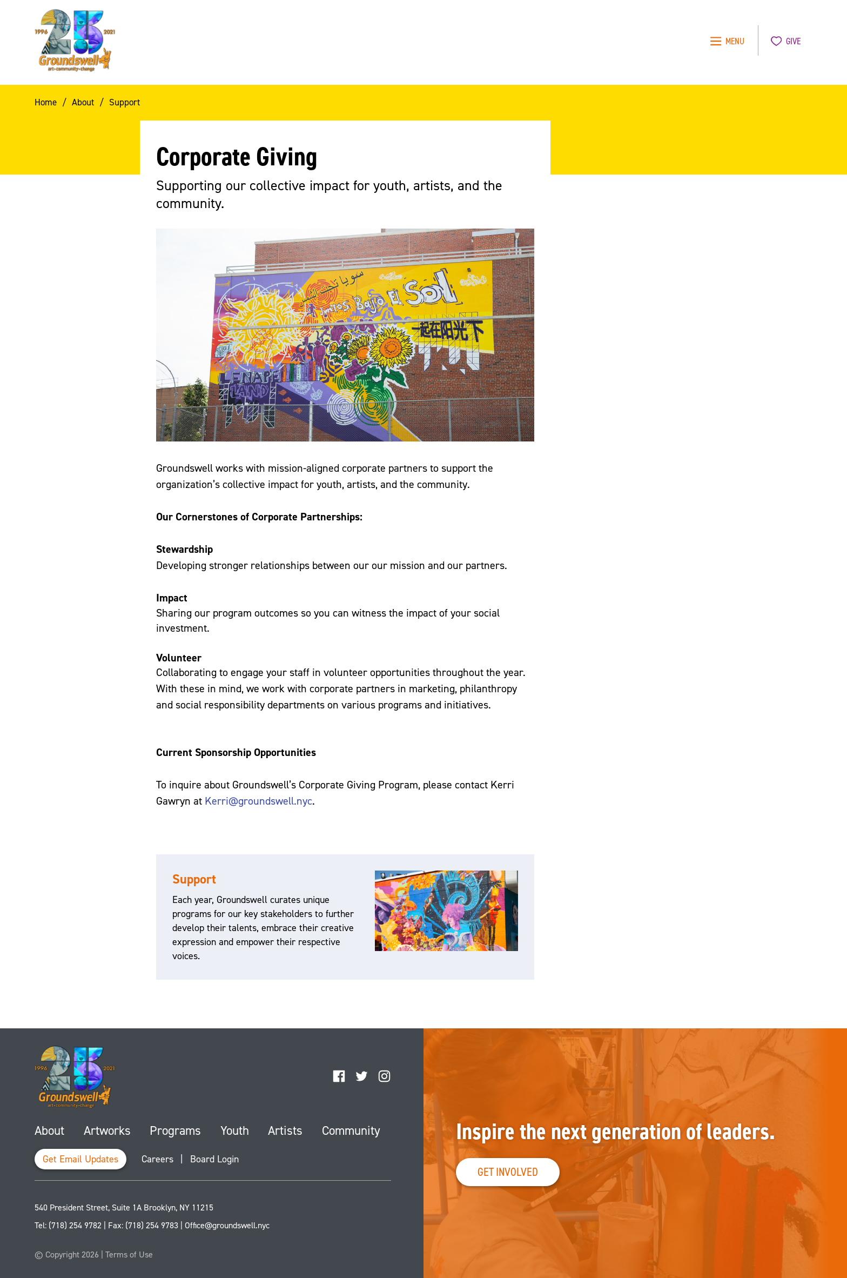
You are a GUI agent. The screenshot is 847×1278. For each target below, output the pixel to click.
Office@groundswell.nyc (227, 1225)
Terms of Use (129, 1254)
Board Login (214, 1159)
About (83, 102)
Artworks (107, 1130)
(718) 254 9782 (75, 1225)
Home (46, 102)
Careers (157, 1159)
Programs (175, 1130)
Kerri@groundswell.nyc (258, 801)
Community (351, 1130)
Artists (285, 1130)
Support (124, 102)
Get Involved (508, 1172)
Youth (234, 1130)
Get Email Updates (80, 1159)
